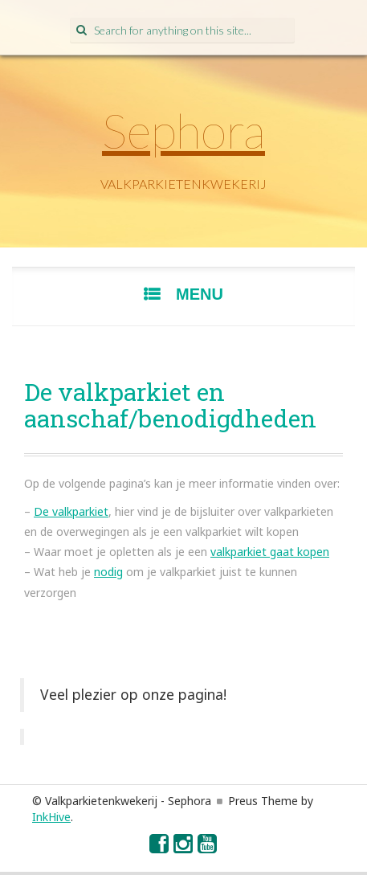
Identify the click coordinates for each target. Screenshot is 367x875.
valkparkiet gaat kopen (269, 551)
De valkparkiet (71, 511)
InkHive (51, 816)
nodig (108, 571)
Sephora (183, 130)
